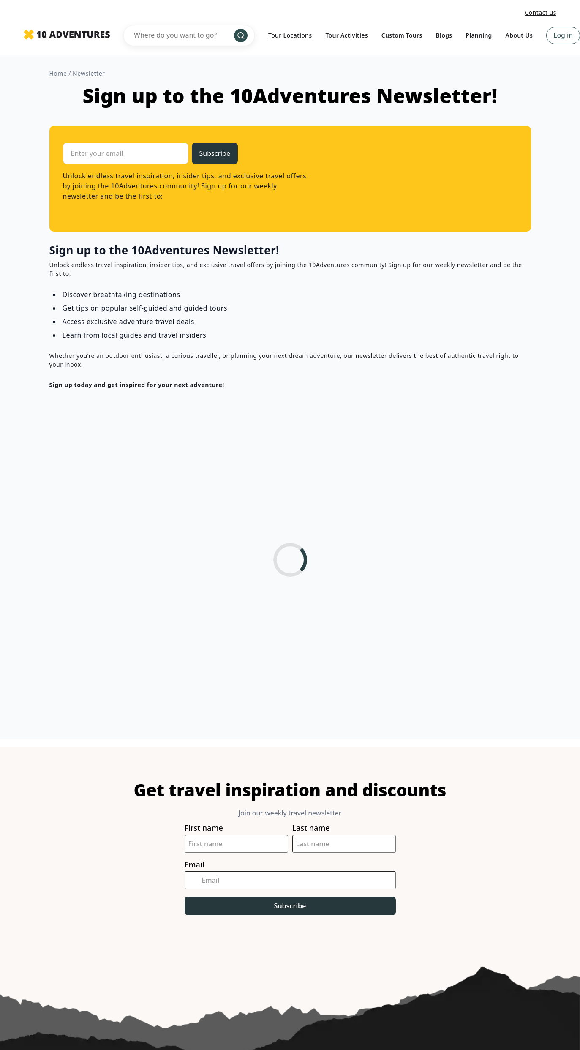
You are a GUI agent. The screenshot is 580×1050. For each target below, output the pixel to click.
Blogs (444, 35)
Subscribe (290, 906)
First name (204, 828)
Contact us (540, 12)
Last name (311, 828)
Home (58, 73)
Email (194, 864)
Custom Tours (401, 35)
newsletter (89, 73)
